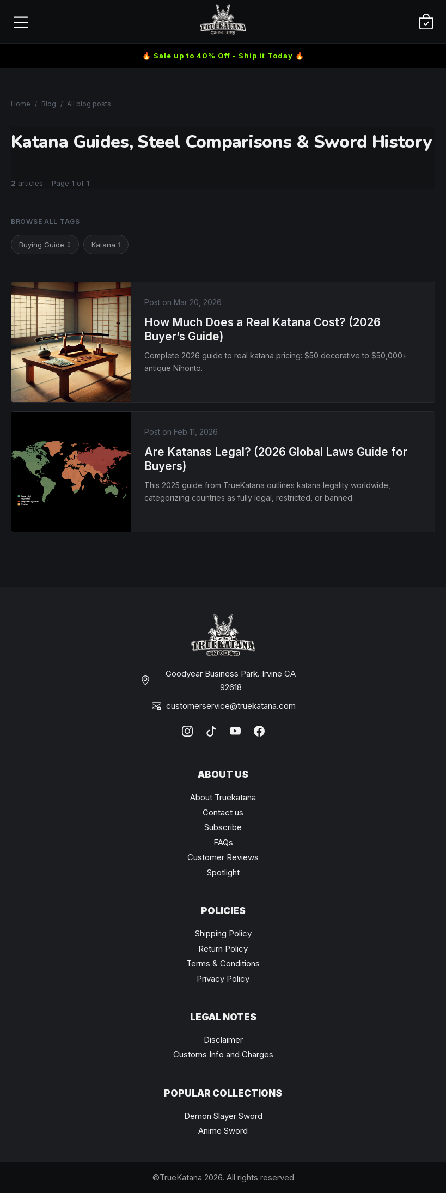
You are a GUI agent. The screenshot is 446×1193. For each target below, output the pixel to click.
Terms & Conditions (223, 963)
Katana (105, 245)
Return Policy (223, 949)
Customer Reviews (223, 857)
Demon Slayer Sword (223, 1116)
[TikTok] (211, 731)
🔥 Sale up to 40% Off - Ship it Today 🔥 (223, 55)
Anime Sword (223, 1130)
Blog (48, 104)
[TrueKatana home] (223, 21)
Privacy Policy (223, 978)
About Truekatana (223, 797)
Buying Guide (45, 245)
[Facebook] (259, 731)
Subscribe (223, 827)
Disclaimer (223, 1039)
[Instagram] (187, 731)
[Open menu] (20, 22)
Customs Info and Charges (223, 1054)
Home (20, 104)
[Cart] (425, 22)
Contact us (223, 812)
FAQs (223, 842)
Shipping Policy (223, 933)
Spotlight (223, 872)
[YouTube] (235, 731)
